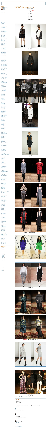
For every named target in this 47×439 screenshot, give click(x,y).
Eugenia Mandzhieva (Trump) (4, 97)
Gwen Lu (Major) (3, 108)
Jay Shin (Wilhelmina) (3, 127)
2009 (2, 268)
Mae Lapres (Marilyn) (3, 167)
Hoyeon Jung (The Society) (3, 114)
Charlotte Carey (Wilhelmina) (4, 77)
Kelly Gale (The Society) (3, 144)
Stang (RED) (2, 209)
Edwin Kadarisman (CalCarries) (4, 26)
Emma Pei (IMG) (3, 95)
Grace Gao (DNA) (3, 107)
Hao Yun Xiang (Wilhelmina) (4, 28)
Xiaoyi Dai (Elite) (3, 229)
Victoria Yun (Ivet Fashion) (3, 221)
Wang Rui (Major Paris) (3, 52)
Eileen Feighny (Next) (3, 93)
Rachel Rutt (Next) (3, 186)
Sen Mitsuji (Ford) (3, 40)
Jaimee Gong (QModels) (3, 125)
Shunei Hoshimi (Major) (3, 199)
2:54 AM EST (17, 406)
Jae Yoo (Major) (2, 124)
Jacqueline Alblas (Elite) (3, 123)
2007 (2, 270)
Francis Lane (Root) (3, 27)
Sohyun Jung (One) (3, 204)
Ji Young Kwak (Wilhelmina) (4, 133)
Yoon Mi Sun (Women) (3, 233)
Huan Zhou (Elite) (3, 116)
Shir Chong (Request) (3, 196)
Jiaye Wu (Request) (3, 135)
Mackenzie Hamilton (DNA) (4, 166)
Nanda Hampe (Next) (3, 179)
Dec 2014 (3, 253)
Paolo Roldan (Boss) (3, 34)
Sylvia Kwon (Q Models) (3, 213)
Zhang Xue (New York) (3, 243)
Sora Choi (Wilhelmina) (3, 208)
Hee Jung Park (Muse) (3, 112)
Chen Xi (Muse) (2, 81)
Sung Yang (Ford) (3, 44)
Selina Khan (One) (3, 192)
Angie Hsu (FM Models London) (4, 64)
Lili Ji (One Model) (3, 157)
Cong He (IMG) (2, 85)
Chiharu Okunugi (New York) (4, 82)
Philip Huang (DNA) (3, 35)
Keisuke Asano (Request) (3, 32)
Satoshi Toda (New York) (3, 39)
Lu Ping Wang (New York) (3, 165)
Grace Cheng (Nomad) (3, 106)
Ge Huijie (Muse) (3, 103)
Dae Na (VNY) (2, 23)
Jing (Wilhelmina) (3, 137)
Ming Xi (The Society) (3, 176)
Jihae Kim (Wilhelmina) (3, 136)
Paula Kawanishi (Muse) (3, 183)
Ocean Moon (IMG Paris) (3, 182)
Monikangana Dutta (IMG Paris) (4, 178)
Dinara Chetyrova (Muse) (3, 90)
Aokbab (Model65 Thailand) (4, 68)
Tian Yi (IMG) (2, 216)
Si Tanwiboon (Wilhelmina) (3, 200)
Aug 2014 (3, 257)
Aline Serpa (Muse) (3, 61)
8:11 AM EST (17, 414)
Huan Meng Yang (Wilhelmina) (4, 115)
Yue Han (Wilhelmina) (3, 237)
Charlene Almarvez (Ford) (3, 76)
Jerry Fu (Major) (2, 30)
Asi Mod (19, 396)
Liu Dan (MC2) (2, 162)
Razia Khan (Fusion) (3, 188)
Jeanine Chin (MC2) (3, 128)
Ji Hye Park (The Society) (3, 131)
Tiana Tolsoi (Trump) (3, 217)
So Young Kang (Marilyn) (3, 203)
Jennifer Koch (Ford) (3, 129)
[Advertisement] (23, 434)
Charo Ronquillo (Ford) (3, 78)
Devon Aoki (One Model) (3, 89)
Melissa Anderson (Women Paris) (4, 171)
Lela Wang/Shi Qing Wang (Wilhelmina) (5, 154)
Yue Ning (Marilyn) (3, 238)
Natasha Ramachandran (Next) (4, 180)
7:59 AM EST (17, 411)
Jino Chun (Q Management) (3, 31)
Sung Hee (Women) (3, 212)
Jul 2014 (3, 258)
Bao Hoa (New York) (3, 73)
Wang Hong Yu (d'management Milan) (4, 51)
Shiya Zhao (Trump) (3, 197)
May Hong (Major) (3, 170)
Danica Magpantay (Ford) (3, 86)
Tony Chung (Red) (3, 48)
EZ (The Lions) (2, 98)
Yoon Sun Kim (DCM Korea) (4, 234)
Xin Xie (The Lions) (3, 231)
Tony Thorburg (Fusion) (3, 49)
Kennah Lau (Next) (3, 146)
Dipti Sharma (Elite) (3, 91)
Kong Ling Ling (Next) (3, 148)
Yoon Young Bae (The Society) (4, 235)
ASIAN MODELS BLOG (23, 2)
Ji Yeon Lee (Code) (3, 132)
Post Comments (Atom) (19, 426)
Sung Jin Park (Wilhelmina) (3, 43)
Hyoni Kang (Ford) (3, 119)
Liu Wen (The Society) (3, 163)
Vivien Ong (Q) (2, 222)
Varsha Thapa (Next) (3, 220)
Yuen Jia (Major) (2, 239)
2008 (2, 269)
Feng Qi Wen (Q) (2, 99)
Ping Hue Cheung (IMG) (3, 184)
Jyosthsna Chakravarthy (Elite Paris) (4, 142)
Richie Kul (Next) (3, 36)
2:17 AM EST (17, 418)
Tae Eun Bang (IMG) (3, 45)
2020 (2, 247)
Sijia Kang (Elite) (3, 201)
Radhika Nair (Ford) (3, 187)
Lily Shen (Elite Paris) (3, 158)
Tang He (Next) (2, 214)
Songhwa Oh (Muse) (3, 205)
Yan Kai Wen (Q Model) (3, 53)
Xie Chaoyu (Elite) (3, 230)
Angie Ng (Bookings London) (4, 65)
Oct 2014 (3, 255)
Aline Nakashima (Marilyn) (3, 60)
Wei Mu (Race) (2, 225)
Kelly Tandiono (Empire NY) (4, 145)
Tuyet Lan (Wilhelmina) (3, 218)
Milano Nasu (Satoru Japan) (3, 175)
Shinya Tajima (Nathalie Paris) (4, 195)
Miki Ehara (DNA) (3, 174)
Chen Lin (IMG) (2, 80)
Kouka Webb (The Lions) (3, 150)
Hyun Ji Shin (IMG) (3, 120)
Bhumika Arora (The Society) (4, 74)
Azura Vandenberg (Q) (3, 72)
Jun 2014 (3, 259)
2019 (2, 248)
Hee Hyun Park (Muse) (3, 111)
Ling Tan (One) (2, 161)
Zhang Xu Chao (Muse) (3, 242)
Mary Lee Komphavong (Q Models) (4, 169)
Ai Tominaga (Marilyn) (3, 59)
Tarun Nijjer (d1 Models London (4, 47)
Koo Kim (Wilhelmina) (3, 149)
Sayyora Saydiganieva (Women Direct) (5, 191)
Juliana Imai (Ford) (3, 141)
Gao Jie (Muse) (2, 102)
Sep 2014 (3, 256)
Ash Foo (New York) (3, 69)
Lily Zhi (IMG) (2, 159)
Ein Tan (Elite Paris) (3, 94)
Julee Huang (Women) (3, 140)
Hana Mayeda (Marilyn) (3, 110)
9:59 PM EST (17, 422)
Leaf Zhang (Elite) (3, 152)
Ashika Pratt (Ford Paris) (3, 70)
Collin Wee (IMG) (3, 22)
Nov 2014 (3, 254)
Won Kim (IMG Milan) (3, 226)
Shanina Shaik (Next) (3, 193)
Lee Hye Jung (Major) (3, 153)
